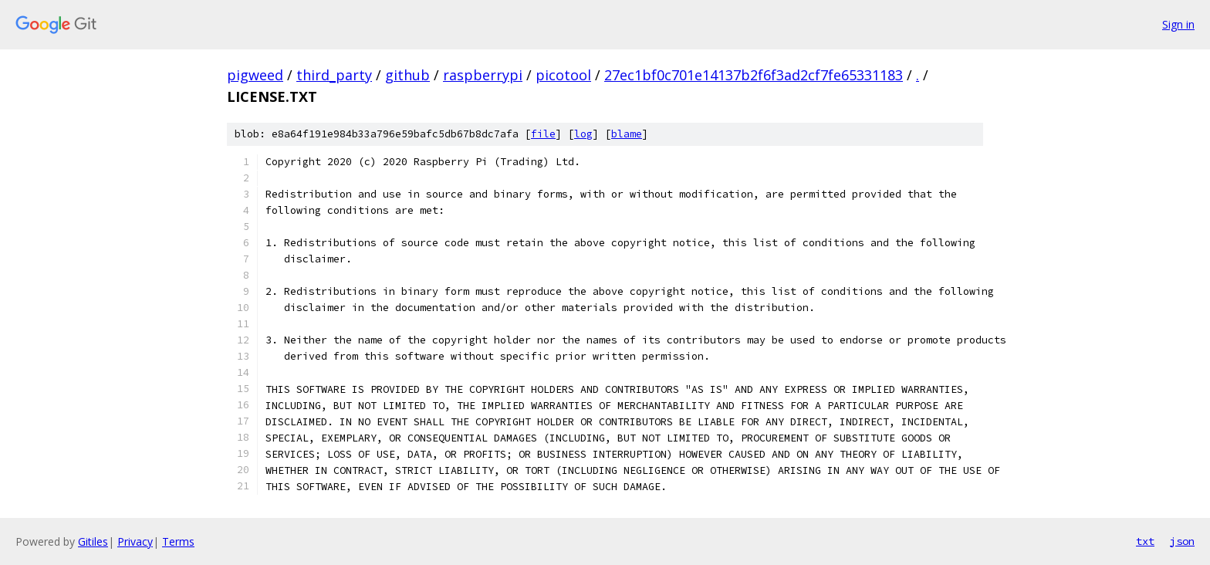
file (543, 133)
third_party (334, 75)
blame (626, 133)
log (583, 133)
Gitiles (93, 541)
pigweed (255, 75)
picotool (563, 75)
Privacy (135, 541)
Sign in (1178, 24)
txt (1145, 541)
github (407, 75)
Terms (178, 541)
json (1182, 541)
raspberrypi (482, 75)
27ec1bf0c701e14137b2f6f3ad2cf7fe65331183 (753, 75)
